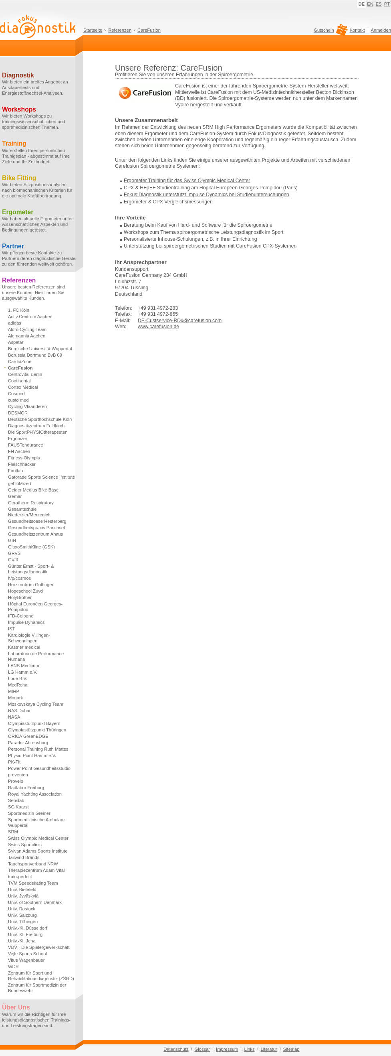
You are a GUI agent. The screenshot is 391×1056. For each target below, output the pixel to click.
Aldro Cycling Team (27, 329)
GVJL (13, 559)
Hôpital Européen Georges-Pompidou (35, 606)
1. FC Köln (18, 310)
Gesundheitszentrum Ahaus (35, 534)
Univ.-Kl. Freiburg (25, 934)
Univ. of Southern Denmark (35, 902)
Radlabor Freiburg (26, 787)
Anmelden (381, 30)
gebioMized (19, 483)
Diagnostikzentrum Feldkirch (36, 425)
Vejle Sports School (27, 953)
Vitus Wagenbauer (26, 960)
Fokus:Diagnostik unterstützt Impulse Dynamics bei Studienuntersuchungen (206, 194)
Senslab (16, 800)
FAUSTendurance (25, 445)
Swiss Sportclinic (25, 844)
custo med (18, 400)
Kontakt (357, 30)
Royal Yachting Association (35, 794)
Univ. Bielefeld (22, 889)
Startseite (92, 30)
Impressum (227, 1049)
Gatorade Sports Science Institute (41, 477)
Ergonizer (17, 438)
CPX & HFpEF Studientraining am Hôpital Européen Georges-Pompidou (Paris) (211, 188)
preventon (18, 774)
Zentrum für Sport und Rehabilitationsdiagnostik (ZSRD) (41, 976)
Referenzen (119, 30)
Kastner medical (24, 647)
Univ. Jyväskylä (23, 896)
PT (387, 4)
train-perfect (20, 876)
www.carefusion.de (158, 326)
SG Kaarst (18, 806)
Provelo (15, 781)
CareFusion (149, 30)
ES (379, 4)
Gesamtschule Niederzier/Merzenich (29, 512)
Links (249, 1049)
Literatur (269, 1049)
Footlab (15, 470)
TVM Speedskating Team (33, 883)
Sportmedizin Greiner (29, 813)
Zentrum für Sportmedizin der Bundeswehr (37, 988)
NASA (14, 717)
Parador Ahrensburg (28, 742)
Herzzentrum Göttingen (31, 584)
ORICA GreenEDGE (28, 736)
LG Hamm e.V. (22, 672)
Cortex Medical (23, 387)
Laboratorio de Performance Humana (36, 656)
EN (370, 4)
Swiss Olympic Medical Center (38, 838)
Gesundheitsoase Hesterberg (37, 521)
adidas (14, 323)
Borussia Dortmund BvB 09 (35, 355)
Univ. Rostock (21, 908)
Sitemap (291, 1049)
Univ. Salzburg (22, 915)
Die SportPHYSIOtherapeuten (38, 432)
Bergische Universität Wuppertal (40, 348)
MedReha (18, 684)
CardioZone (19, 361)
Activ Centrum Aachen (30, 316)
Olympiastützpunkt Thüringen (37, 729)
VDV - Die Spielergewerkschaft (39, 947)
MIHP (13, 691)
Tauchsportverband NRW (33, 863)
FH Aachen (19, 451)
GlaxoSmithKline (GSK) (31, 546)
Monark (15, 697)
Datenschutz (175, 1049)
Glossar (202, 1049)
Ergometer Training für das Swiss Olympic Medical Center (187, 180)
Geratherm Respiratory (31, 502)
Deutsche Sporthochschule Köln (40, 419)
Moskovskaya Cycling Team (35, 704)
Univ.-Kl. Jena (22, 940)
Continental (19, 380)
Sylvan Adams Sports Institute (38, 851)
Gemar (15, 496)
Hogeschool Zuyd (25, 591)
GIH (12, 540)
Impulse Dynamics (26, 622)
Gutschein (329, 32)
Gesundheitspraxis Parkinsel (36, 527)
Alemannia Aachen (26, 335)
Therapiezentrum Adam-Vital (36, 870)
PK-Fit (14, 762)
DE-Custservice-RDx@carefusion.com (180, 320)
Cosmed (16, 393)
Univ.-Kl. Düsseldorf (27, 928)
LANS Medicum (23, 665)
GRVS (14, 553)
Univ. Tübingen (23, 921)
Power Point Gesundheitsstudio (39, 768)
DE (362, 4)
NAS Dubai (19, 710)
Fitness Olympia (24, 457)
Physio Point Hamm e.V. (32, 755)
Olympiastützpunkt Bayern (34, 723)
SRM (13, 831)
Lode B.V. (17, 678)
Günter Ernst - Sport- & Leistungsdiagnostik (31, 569)
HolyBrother (20, 597)
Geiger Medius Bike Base (33, 489)
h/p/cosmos (19, 578)
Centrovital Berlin (25, 374)
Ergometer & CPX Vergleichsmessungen (168, 202)
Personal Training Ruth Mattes (38, 749)
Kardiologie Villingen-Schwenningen (29, 638)
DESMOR (18, 412)
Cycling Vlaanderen (27, 406)
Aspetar (16, 342)
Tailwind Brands (23, 857)
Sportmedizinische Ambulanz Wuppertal (37, 822)
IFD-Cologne (20, 615)
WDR (13, 966)
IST (11, 628)
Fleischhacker (22, 464)
